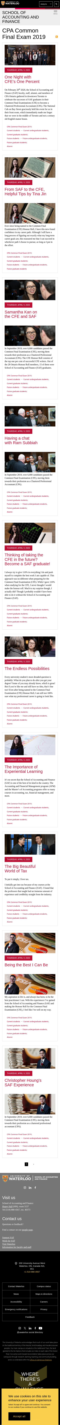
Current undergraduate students (35, 130)
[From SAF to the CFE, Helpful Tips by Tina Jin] (30, 167)
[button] (46, 4)
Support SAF (8, 1237)
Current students (13, 130)
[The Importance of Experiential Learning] (30, 745)
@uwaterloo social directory (30, 1332)
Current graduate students (17, 135)
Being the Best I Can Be (26, 965)
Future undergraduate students (35, 138)
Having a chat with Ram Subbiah (21, 440)
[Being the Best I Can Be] (30, 943)
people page (27, 1230)
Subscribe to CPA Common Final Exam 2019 (57, 37)
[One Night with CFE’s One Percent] (30, 55)
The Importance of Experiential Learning (24, 769)
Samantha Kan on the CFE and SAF (21, 314)
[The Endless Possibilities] (30, 646)
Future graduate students (17, 142)
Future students (13, 138)
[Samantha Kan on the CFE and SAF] (30, 290)
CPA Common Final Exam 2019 (19, 127)
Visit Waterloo (8, 1244)
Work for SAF (8, 1241)
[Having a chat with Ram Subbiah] (30, 416)
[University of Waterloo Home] (10, 4)
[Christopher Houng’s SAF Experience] (30, 1058)
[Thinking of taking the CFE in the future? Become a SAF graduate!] (30, 533)
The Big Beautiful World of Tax (20, 868)
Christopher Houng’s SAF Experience (23, 1082)
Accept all (19, 1416)
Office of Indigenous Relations (41, 1360)
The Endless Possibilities (27, 668)
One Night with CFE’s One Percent (22, 79)
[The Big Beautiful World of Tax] (30, 844)
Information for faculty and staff (16, 1247)
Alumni (9, 146)
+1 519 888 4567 (32, 1272)
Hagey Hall (7, 1206)
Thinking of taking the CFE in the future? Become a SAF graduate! (27, 559)
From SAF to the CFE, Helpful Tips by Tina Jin (25, 191)
